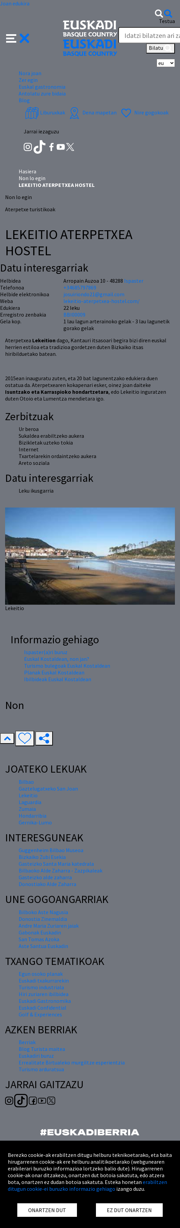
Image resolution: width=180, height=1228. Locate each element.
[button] (18, 37)
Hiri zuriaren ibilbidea (43, 994)
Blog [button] (24, 100)
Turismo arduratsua (41, 1069)
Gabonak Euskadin (40, 932)
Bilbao (26, 781)
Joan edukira (14, 3)
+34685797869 (79, 287)
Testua (167, 21)
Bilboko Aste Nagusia (43, 912)
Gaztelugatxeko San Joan (48, 788)
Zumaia (27, 808)
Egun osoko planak (41, 973)
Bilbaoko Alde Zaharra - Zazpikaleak (60, 870)
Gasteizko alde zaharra (45, 877)
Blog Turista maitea (42, 1049)
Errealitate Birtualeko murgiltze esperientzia (72, 1062)
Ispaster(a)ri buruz (45, 652)
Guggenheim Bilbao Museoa (51, 850)
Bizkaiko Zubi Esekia (42, 857)
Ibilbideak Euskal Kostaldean (57, 679)
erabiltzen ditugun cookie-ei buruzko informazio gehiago (87, 1185)
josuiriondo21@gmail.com (93, 294)
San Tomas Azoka (39, 939)
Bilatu (160, 48)
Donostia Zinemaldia (43, 918)
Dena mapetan (92, 112)
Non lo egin (32, 178)
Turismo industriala (41, 987)
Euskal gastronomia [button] (42, 86)
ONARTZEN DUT (47, 1210)
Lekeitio (28, 795)
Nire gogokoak (143, 112)
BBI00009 (74, 314)
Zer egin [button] (28, 80)
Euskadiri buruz (36, 1055)
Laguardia (30, 802)
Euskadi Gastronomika (45, 1000)
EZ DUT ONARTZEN (129, 1210)
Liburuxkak (45, 112)
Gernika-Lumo (35, 822)
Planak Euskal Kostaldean (54, 672)
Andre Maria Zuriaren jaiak (49, 925)
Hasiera (27, 171)
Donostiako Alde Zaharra (47, 884)
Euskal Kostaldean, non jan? (56, 658)
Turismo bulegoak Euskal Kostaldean (67, 665)
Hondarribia (32, 815)
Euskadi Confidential (42, 1007)
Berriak (27, 1042)
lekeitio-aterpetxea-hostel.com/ (101, 301)
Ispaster (133, 280)
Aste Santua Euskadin (43, 946)
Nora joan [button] (30, 73)
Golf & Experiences (40, 1014)
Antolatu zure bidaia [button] (42, 93)
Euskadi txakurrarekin (44, 980)
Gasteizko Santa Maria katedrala (56, 863)
